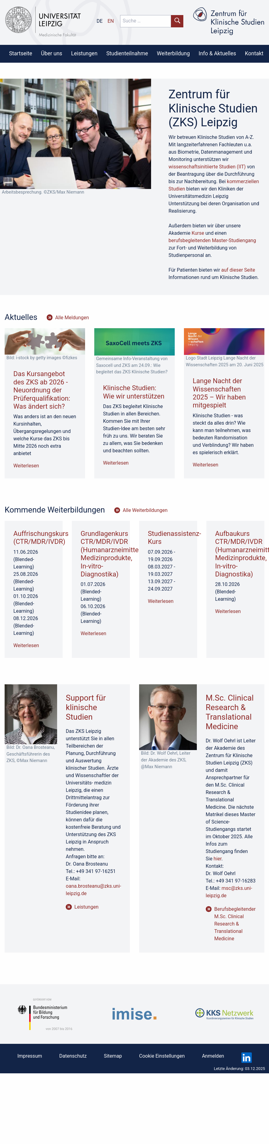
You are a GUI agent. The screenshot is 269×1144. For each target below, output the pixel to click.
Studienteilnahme (127, 53)
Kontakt (254, 53)
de (100, 21)
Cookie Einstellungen (162, 1056)
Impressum (29, 1056)
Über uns (51, 53)
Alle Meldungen (72, 317)
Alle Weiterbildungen (145, 510)
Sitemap (113, 1056)
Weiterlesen (26, 466)
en (110, 21)
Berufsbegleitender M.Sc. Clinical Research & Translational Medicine (235, 924)
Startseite (20, 53)
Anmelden (213, 1056)
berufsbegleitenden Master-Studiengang (212, 240)
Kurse (198, 233)
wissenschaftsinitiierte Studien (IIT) (207, 167)
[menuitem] (21, 53)
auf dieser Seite (238, 270)
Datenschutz (73, 1056)
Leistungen (84, 53)
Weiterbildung (173, 53)
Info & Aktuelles (217, 53)
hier (218, 859)
